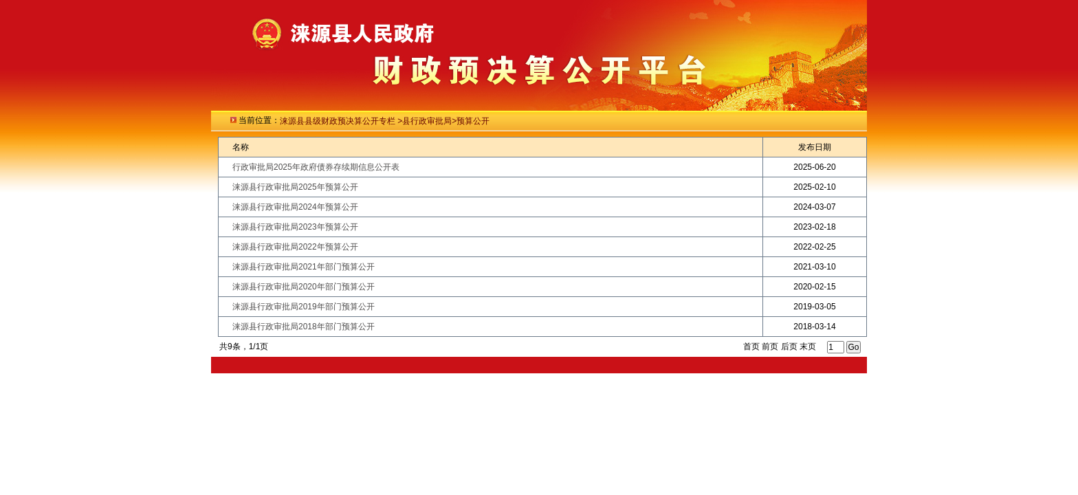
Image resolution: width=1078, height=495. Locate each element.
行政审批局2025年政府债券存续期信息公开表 (315, 167)
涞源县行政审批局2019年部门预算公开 (303, 306)
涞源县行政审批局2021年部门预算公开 (303, 267)
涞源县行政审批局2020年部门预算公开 (303, 287)
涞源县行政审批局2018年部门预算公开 (303, 326)
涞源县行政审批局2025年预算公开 (295, 187)
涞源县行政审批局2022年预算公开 (295, 247)
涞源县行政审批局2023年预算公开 (295, 227)
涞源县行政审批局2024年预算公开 (295, 207)
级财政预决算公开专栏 (355, 121)
